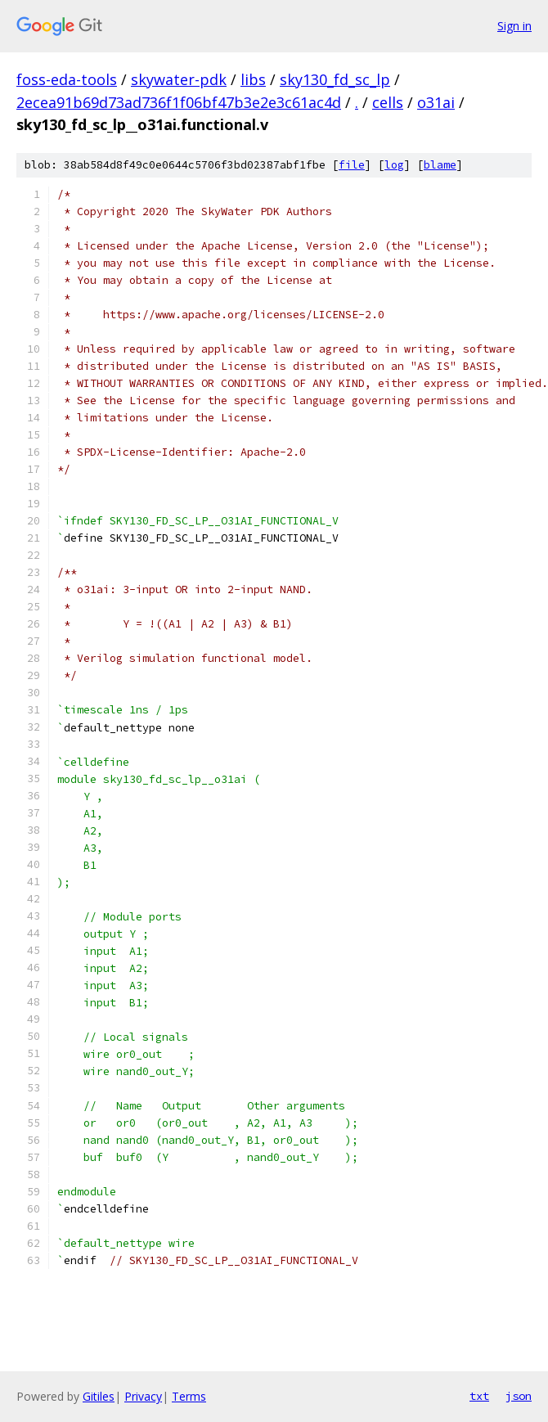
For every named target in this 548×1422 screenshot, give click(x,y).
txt (479, 1395)
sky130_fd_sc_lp (335, 79)
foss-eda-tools (66, 79)
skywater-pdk (179, 79)
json (518, 1395)
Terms (189, 1396)
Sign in (514, 26)
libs (253, 79)
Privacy (143, 1396)
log (394, 165)
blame (440, 165)
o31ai (436, 102)
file (352, 165)
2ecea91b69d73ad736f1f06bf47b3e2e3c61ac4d (178, 102)
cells (387, 102)
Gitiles (99, 1396)
